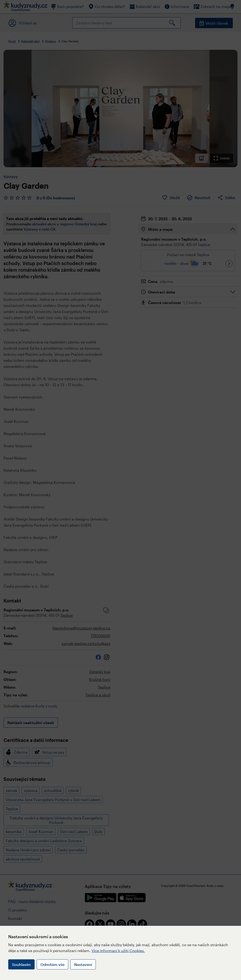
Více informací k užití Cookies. (118, 950)
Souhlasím (21, 964)
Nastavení (83, 964)
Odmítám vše (52, 964)
